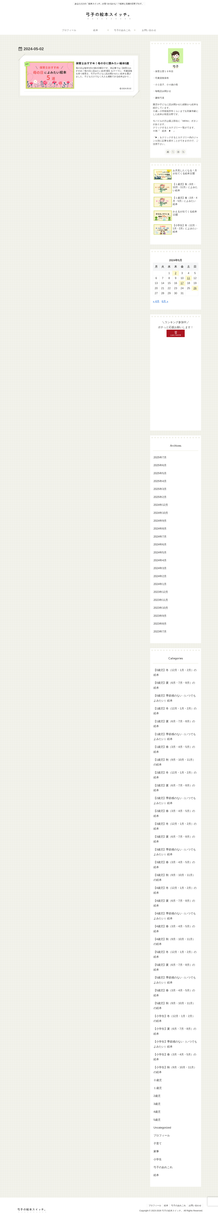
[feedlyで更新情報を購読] (178, 152)
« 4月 (156, 301)
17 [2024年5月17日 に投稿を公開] (182, 283)
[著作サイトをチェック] (168, 152)
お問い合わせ (194, 1205)
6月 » (165, 301)
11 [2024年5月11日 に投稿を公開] (188, 278)
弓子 (176, 66)
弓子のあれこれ (177, 1205)
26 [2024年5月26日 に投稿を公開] (195, 288)
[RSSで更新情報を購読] (183, 152)
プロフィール (153, 1205)
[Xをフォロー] (173, 152)
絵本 (165, 1205)
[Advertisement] (175, 382)
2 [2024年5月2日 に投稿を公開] (175, 273)
